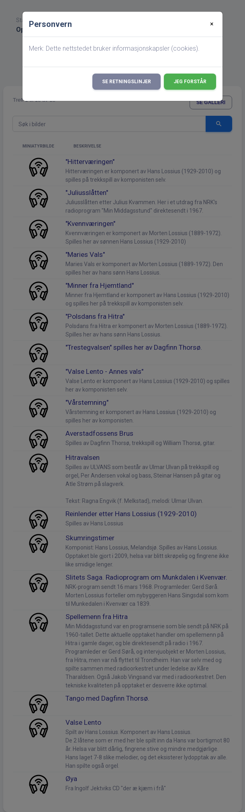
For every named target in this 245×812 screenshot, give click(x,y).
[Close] (212, 24)
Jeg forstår (190, 81)
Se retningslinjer (126, 81)
